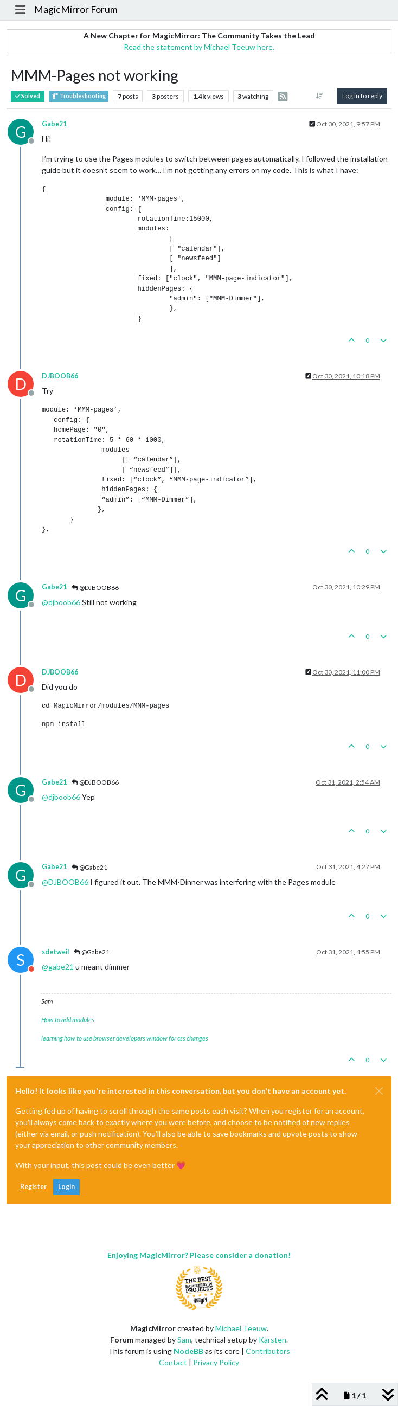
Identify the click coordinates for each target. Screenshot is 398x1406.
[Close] (379, 1091)
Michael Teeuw (241, 1328)
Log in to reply (362, 96)
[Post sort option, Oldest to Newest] (320, 96)
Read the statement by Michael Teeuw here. (199, 47)
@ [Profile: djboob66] (61, 602)
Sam (184, 1339)
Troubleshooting (79, 96)
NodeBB (188, 1351)
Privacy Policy (216, 1362)
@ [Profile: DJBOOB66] (65, 882)
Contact (173, 1362)
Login (66, 1187)
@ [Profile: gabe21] (58, 966)
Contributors (268, 1351)
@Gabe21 (89, 867)
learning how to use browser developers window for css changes (124, 1038)
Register (33, 1187)
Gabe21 (54, 124)
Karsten (272, 1339)
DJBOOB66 (60, 376)
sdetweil (55, 952)
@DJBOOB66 (95, 587)
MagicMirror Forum (76, 9)
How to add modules (67, 1020)
